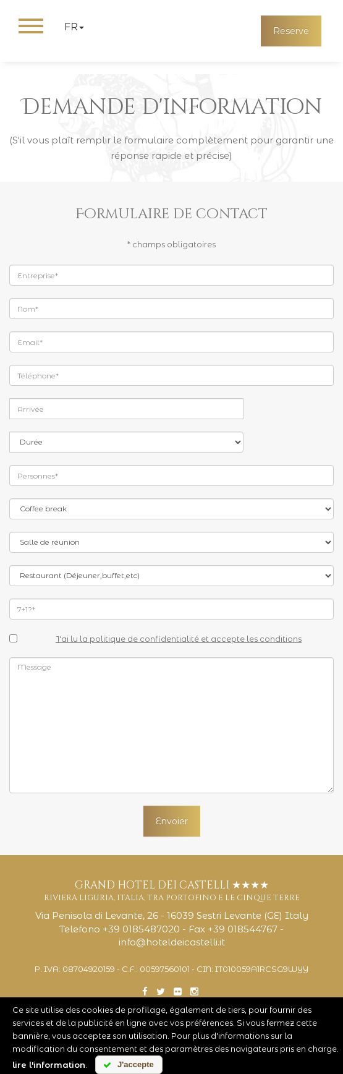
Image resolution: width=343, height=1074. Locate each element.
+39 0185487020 (141, 929)
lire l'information (48, 1065)
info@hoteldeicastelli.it (172, 942)
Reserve (291, 30)
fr (74, 27)
